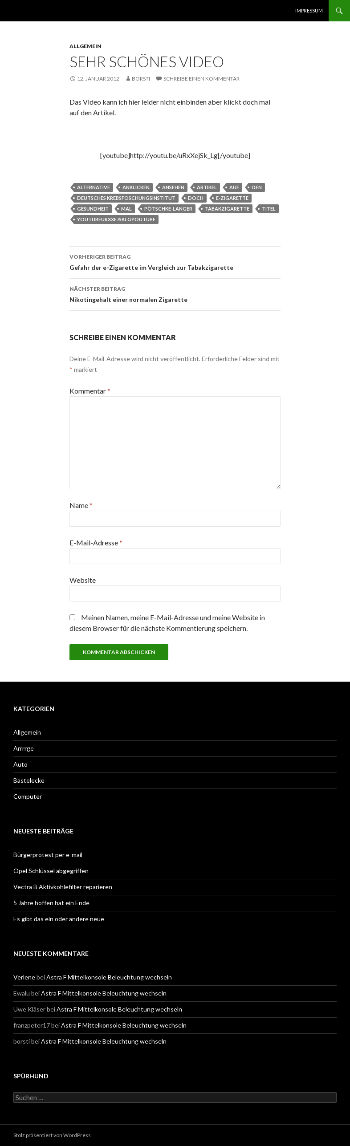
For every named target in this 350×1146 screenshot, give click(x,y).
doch (195, 198)
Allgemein (85, 46)
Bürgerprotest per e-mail (47, 854)
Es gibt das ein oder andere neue (58, 918)
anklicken (136, 187)
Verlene (24, 977)
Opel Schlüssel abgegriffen (51, 870)
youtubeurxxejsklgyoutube (116, 219)
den (257, 187)
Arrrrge (23, 748)
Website (82, 580)
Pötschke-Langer (168, 208)
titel (269, 208)
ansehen (173, 187)
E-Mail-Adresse (95, 542)
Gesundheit (93, 208)
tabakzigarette (227, 208)
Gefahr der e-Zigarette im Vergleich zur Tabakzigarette (175, 261)
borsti (141, 78)
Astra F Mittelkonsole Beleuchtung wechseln (109, 977)
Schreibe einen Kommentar (201, 78)
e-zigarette (232, 198)
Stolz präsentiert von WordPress (52, 1135)
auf (234, 187)
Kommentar (89, 390)
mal (126, 208)
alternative (93, 187)
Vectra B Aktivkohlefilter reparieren (62, 886)
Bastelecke (29, 780)
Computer (27, 796)
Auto (20, 764)
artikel (207, 187)
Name (81, 505)
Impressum (309, 10)
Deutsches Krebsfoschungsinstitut (126, 198)
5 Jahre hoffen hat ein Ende (51, 902)
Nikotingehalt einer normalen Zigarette (175, 293)
